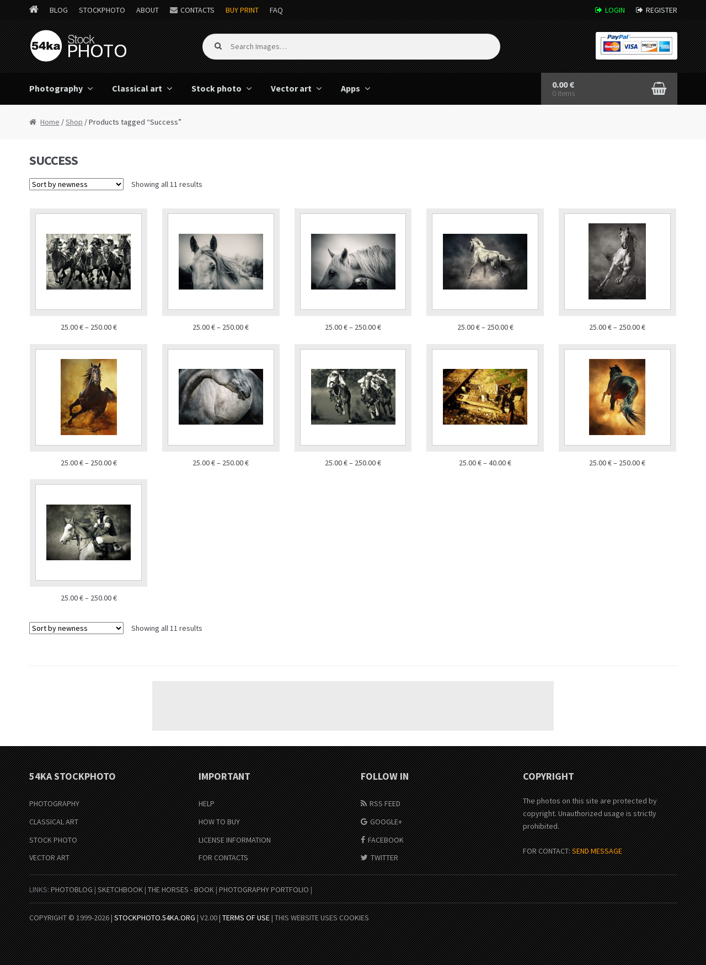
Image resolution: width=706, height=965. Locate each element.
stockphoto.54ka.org (154, 918)
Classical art (137, 88)
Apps (350, 88)
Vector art (291, 88)
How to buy (219, 822)
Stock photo (216, 88)
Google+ (386, 822)
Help (207, 803)
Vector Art (49, 857)
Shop (74, 122)
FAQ (276, 10)
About (147, 10)
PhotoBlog (72, 889)
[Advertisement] (353, 706)
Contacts (197, 10)
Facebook (386, 840)
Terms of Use (246, 918)
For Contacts (223, 857)
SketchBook (120, 889)
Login (615, 10)
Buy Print (242, 10)
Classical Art (53, 822)
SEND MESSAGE (597, 851)
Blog (59, 10)
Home (50, 122)
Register (661, 10)
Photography (56, 88)
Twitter (384, 857)
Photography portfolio (264, 889)
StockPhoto (102, 10)
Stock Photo (53, 840)
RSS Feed (385, 803)
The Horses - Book (181, 889)
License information (235, 840)
